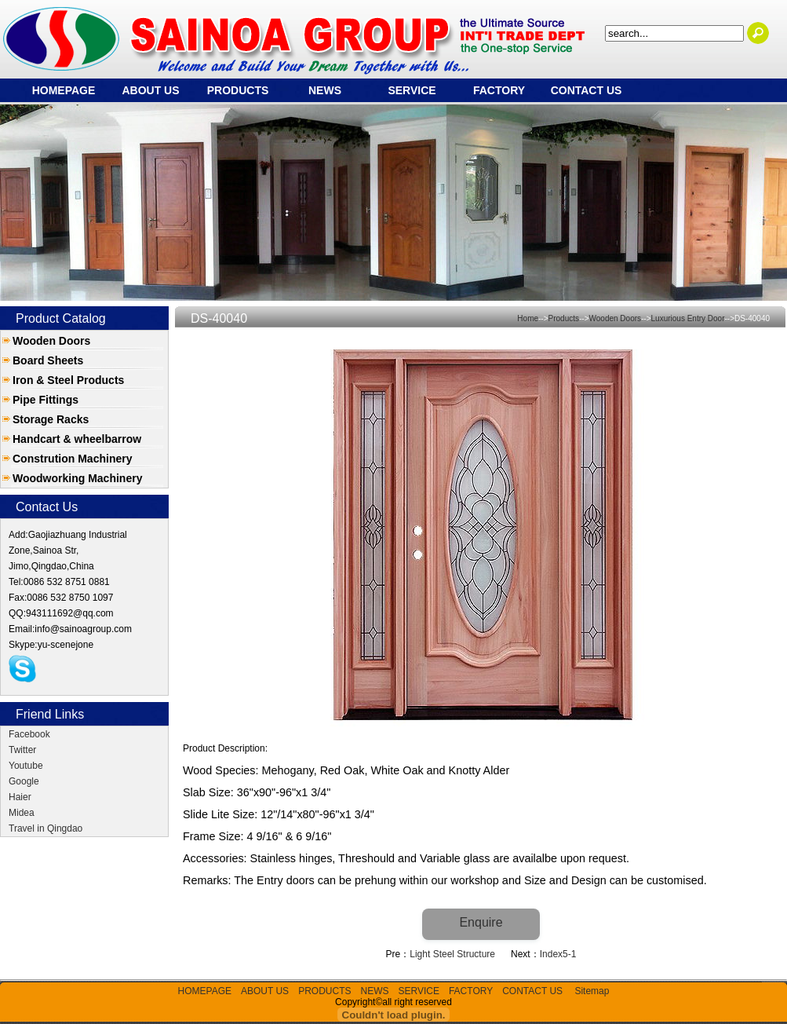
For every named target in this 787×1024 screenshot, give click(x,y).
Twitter (22, 749)
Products (563, 318)
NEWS (324, 90)
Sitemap (591, 991)
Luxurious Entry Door (688, 318)
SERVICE (411, 90)
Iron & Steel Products (68, 380)
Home (527, 318)
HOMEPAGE (64, 90)
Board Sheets (48, 360)
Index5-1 (558, 954)
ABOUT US (150, 90)
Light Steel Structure (452, 954)
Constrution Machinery (72, 458)
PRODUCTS (238, 90)
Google (24, 781)
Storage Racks (51, 419)
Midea (22, 812)
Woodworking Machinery (77, 478)
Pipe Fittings (45, 399)
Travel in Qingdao (45, 828)
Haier (20, 797)
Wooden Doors (51, 341)
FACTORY (499, 90)
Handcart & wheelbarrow (77, 439)
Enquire (480, 922)
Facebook (29, 734)
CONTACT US (586, 90)
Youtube (26, 765)
